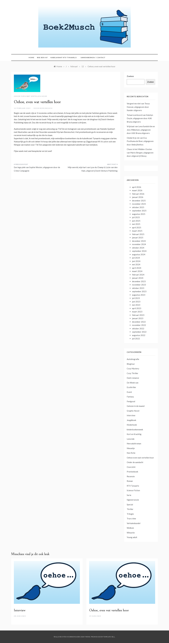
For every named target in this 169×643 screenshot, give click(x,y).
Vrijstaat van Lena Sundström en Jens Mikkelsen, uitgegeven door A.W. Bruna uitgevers (141, 129)
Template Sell (109, 637)
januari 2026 (137, 197)
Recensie (131, 476)
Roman (130, 481)
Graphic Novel (133, 411)
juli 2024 (136, 258)
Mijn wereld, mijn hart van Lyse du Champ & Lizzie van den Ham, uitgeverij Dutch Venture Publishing (93, 169)
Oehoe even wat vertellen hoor (30, 96)
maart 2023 (137, 311)
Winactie (131, 532)
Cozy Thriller (132, 373)
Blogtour (131, 364)
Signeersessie (133, 500)
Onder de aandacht (135, 462)
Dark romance (133, 378)
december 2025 (139, 200)
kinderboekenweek (135, 429)
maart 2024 (137, 271)
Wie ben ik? (42, 57)
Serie (129, 495)
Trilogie (130, 514)
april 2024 (136, 268)
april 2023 (136, 308)
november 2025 (139, 204)
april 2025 (136, 227)
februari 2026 (138, 194)
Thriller (130, 509)
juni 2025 (136, 221)
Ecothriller (131, 387)
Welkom (130, 528)
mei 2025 (136, 224)
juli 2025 (136, 217)
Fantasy (130, 396)
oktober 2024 (138, 248)
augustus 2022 (138, 335)
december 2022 (139, 322)
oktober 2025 (138, 207)
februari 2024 (138, 274)
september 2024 (139, 251)
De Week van (132, 382)
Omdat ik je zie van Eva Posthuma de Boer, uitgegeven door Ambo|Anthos (140, 141)
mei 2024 (136, 264)
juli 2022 (136, 338)
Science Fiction (133, 490)
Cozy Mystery (133, 368)
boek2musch (46, 108)
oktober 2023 (138, 288)
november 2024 (139, 244)
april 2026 (136, 187)
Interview (131, 415)
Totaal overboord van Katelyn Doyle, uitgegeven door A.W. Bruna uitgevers (140, 118)
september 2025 (139, 210)
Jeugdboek (131, 420)
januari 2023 (137, 318)
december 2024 (139, 241)
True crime (131, 518)
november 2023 (139, 284)
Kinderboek (132, 425)
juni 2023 (136, 301)
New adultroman (134, 443)
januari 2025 (137, 237)
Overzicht (131, 467)
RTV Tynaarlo (133, 486)
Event (129, 392)
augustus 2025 (138, 214)
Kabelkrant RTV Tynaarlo (64, 57)
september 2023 (139, 291)
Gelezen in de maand (135, 406)
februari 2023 (138, 315)
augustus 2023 (138, 295)
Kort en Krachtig (134, 434)
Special (130, 504)
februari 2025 (138, 234)
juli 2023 (136, 298)
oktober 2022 (138, 328)
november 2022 (139, 325)
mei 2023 (136, 305)
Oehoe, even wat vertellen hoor (109, 610)
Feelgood (131, 401)
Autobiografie (133, 359)
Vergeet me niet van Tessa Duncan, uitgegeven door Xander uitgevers (138, 106)
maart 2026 (137, 190)
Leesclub (130, 439)
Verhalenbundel (133, 523)
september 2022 (139, 332)
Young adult (132, 537)
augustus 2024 (138, 254)
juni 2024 (136, 261)
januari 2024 (137, 278)
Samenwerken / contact (93, 57)
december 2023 (139, 281)
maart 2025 (137, 231)
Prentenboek (132, 471)
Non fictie (131, 453)
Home (31, 57)
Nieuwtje (131, 448)
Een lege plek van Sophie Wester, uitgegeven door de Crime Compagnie (37, 169)
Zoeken (130, 76)
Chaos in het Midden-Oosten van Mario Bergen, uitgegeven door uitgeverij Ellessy (140, 152)
